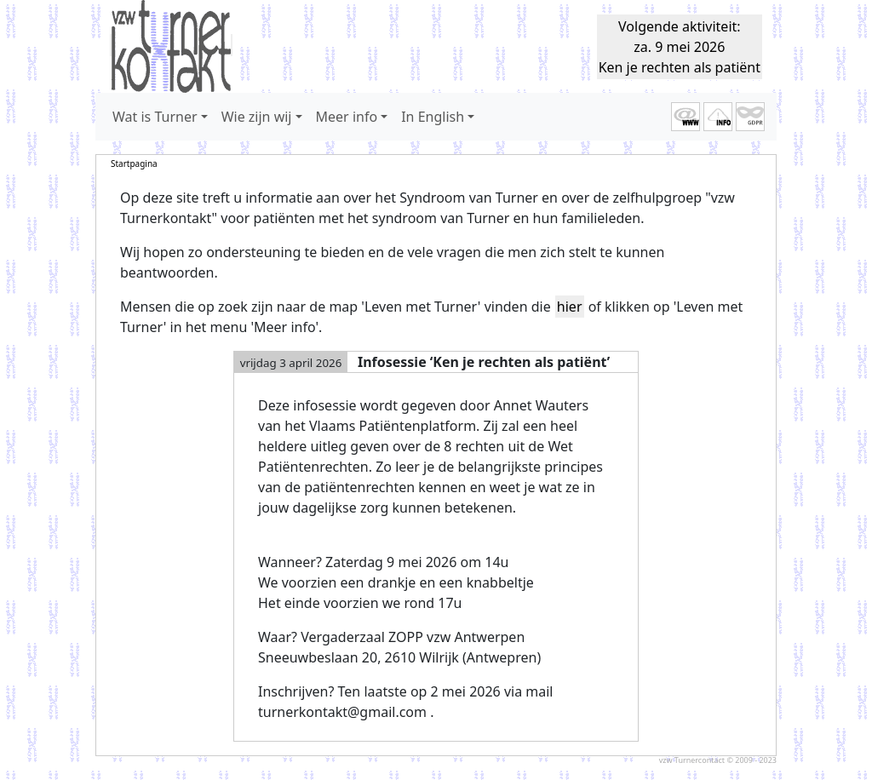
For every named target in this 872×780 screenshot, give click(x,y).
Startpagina (134, 163)
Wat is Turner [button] (155, 116)
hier (569, 306)
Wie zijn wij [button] (256, 116)
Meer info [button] (347, 116)
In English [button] (432, 116)
